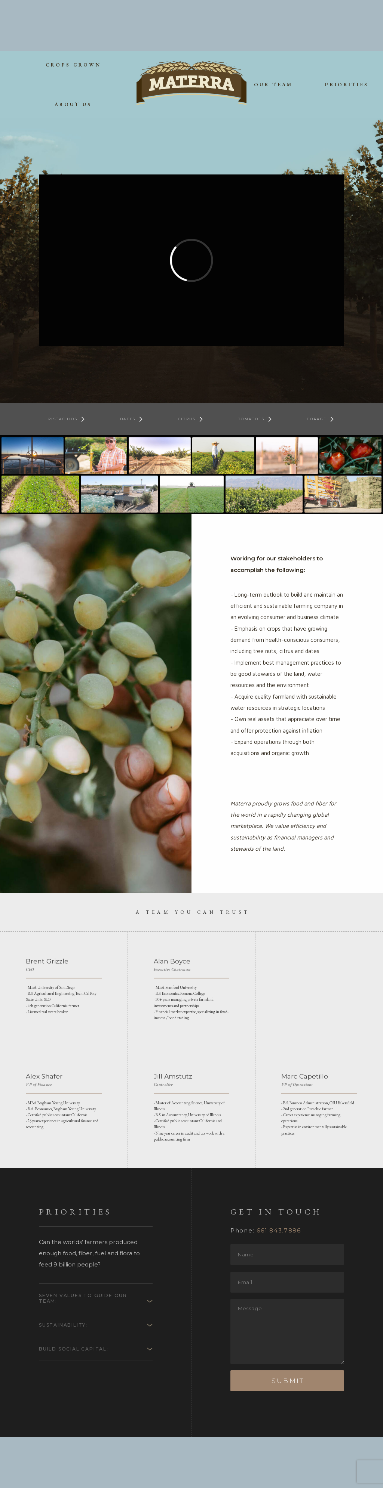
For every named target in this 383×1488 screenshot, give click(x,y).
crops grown (73, 13)
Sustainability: (67, 1379)
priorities (346, 33)
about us (73, 53)
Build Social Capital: (77, 1405)
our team (273, 33)
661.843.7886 (279, 1281)
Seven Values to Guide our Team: (87, 1350)
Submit (288, 1432)
